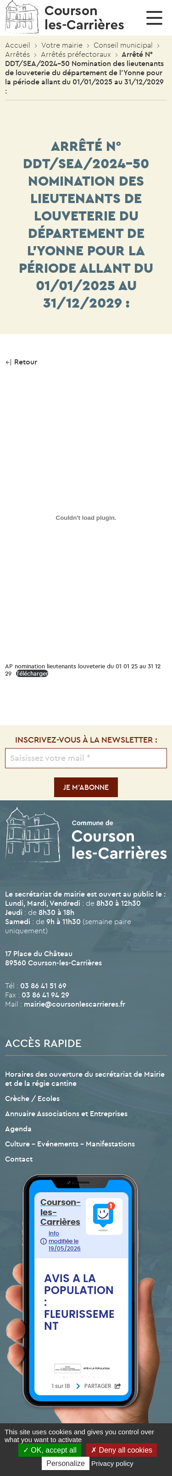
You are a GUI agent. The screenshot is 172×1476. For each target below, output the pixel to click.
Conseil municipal (123, 45)
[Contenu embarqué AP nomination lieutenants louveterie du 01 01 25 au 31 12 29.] (86, 517)
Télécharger (32, 673)
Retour (21, 361)
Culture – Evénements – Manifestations (70, 1143)
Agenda (18, 1128)
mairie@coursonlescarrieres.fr (74, 1003)
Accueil (17, 45)
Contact (19, 1158)
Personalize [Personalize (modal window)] (65, 1463)
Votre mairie (62, 45)
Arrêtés (17, 54)
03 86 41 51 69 (43, 985)
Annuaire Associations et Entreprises (66, 1113)
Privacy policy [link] (112, 1463)
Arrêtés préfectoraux (76, 54)
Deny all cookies (121, 1450)
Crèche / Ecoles (32, 1098)
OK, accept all (50, 1450)
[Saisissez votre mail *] (86, 758)
